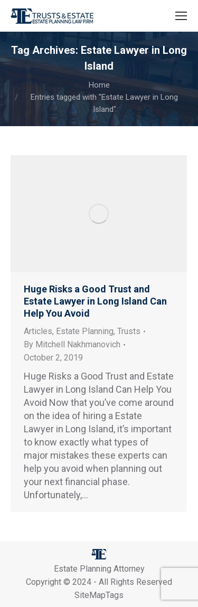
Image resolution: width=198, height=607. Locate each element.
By (72, 344)
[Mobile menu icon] (181, 16)
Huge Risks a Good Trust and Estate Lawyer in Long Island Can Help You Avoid (95, 301)
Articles (38, 331)
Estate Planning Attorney (99, 569)
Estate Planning (85, 331)
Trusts (128, 331)
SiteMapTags (99, 595)
